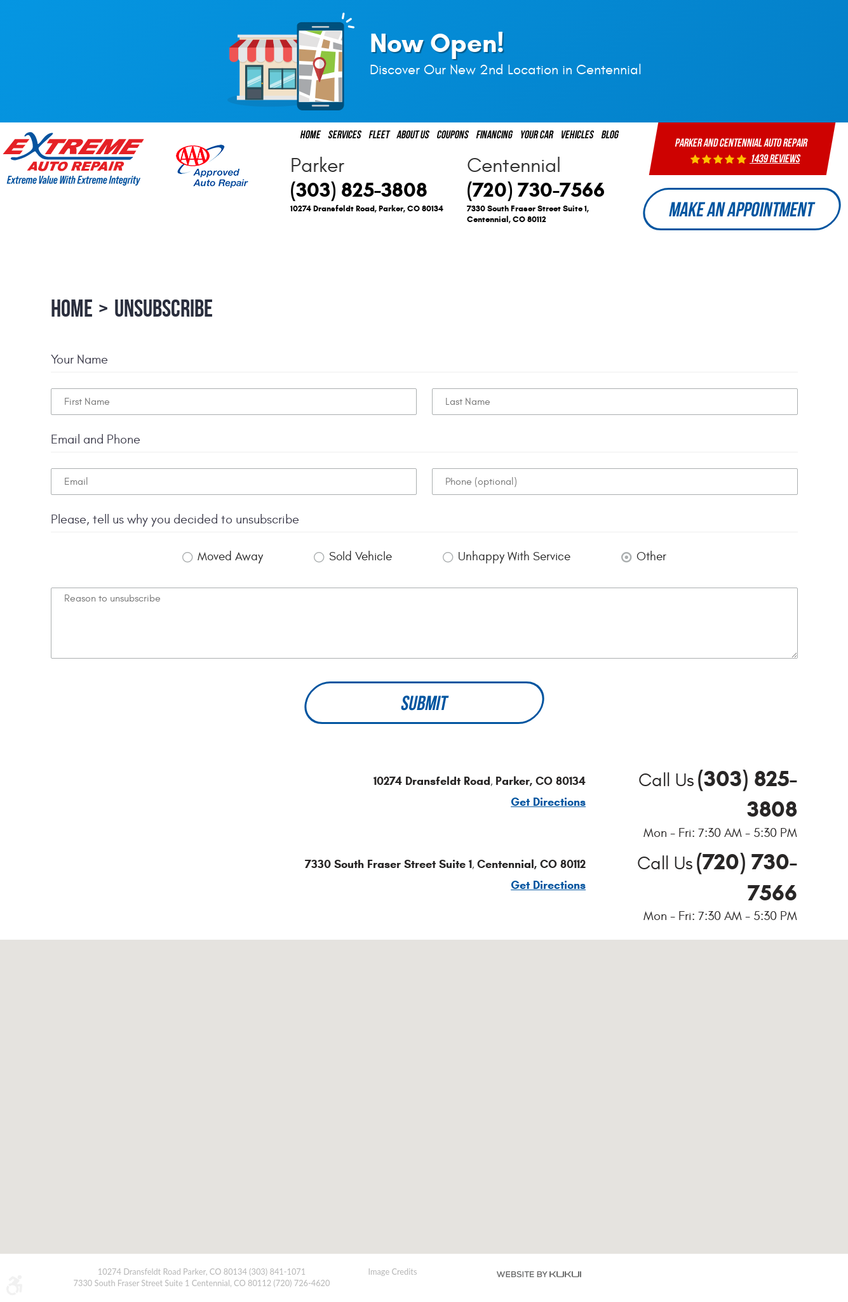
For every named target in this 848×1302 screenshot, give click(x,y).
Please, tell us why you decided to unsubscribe (175, 519)
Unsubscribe (163, 308)
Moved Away (230, 556)
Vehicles (577, 134)
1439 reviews (776, 158)
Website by (538, 1274)
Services (345, 134)
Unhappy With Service (514, 556)
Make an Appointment (742, 209)
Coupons (453, 134)
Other (651, 556)
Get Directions (548, 802)
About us (413, 134)
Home (310, 134)
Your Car (537, 134)
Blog (610, 134)
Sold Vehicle (360, 556)
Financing (494, 134)
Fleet (379, 134)
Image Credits (392, 1271)
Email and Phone (95, 439)
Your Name (79, 359)
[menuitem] (311, 134)
